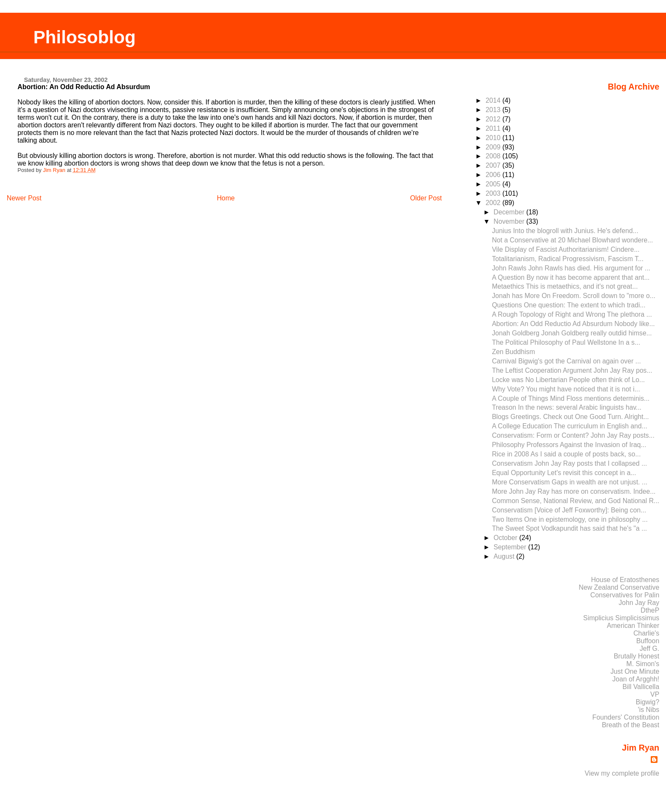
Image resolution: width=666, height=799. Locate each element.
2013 (493, 109)
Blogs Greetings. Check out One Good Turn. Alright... (570, 416)
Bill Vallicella (641, 686)
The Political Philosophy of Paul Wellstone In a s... (566, 342)
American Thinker (633, 625)
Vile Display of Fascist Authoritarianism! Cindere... (565, 249)
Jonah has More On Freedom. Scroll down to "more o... (573, 295)
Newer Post (24, 198)
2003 (493, 193)
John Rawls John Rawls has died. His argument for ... (571, 268)
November (510, 221)
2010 (493, 137)
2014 (493, 100)
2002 (493, 202)
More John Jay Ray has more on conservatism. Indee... (573, 491)
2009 (493, 147)
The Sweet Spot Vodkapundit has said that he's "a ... (569, 528)
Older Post (426, 198)
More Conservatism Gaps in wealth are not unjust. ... (569, 482)
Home (225, 198)
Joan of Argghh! (636, 679)
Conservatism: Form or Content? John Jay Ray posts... (573, 435)
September (511, 547)
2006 (493, 174)
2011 (493, 128)
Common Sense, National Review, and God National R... (575, 500)
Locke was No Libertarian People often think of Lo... (568, 379)
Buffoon (647, 640)
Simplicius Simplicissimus (621, 618)
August (505, 556)
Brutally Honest (636, 656)
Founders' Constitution (626, 717)
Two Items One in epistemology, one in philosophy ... (570, 519)
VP (654, 694)
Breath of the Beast (630, 725)
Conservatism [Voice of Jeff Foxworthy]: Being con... (569, 510)
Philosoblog (84, 37)
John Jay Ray (638, 602)
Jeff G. (649, 648)
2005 (493, 184)
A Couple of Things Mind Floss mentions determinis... (570, 398)
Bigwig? (647, 702)
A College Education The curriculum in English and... (569, 426)
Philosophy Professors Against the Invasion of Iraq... (569, 444)
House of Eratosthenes (625, 579)
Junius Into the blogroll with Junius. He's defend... (565, 230)
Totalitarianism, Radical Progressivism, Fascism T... (567, 258)
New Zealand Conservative (619, 587)
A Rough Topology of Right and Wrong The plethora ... (572, 314)
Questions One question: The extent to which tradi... (568, 305)
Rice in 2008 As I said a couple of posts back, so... (566, 454)
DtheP (650, 610)
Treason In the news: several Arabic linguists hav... (566, 407)
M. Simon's (643, 663)
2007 (493, 165)
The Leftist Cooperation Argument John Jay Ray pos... (572, 370)
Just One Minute (634, 671)
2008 (493, 156)
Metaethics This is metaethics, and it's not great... (565, 286)
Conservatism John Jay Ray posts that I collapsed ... (569, 463)
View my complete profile (622, 773)
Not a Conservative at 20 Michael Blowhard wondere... (572, 240)
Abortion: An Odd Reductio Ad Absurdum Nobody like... (573, 323)
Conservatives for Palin (624, 595)
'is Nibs (648, 709)
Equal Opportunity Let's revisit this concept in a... (564, 472)
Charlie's (646, 633)
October (506, 537)
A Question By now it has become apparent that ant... (570, 277)
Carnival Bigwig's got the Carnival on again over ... (566, 361)
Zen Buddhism (513, 351)
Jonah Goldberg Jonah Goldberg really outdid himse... (572, 333)
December (510, 212)
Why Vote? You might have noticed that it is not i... (566, 389)
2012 (493, 119)
